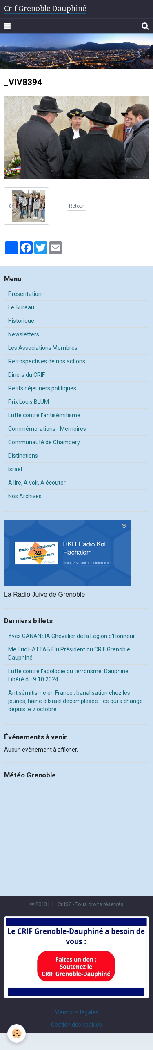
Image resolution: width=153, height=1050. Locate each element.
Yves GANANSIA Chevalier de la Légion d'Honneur (71, 636)
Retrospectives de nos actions (46, 361)
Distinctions (23, 455)
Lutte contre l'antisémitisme (44, 415)
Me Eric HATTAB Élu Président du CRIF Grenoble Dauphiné (69, 653)
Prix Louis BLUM (28, 402)
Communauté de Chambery (44, 442)
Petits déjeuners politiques (42, 388)
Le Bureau (21, 307)
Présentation (25, 294)
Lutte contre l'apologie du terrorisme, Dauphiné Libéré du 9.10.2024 (68, 675)
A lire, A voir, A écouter (37, 482)
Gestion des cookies (76, 1024)
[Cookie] (16, 1033)
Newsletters (23, 334)
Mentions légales (76, 1012)
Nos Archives (25, 496)
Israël (15, 469)
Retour (76, 206)
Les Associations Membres (43, 348)
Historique (21, 321)
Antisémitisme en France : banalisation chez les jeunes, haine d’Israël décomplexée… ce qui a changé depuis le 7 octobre (75, 701)
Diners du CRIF (26, 375)
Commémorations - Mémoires (47, 428)
